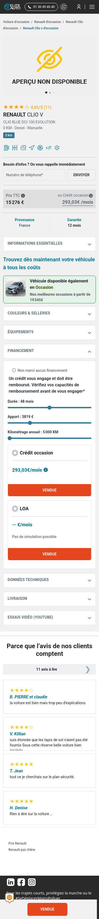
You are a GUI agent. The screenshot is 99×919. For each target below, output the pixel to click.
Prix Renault (17, 843)
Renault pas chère (21, 849)
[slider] (16, 107)
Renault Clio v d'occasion (40, 28)
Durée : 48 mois (21, 401)
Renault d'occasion (49, 22)
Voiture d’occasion (17, 22)
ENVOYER (81, 175)
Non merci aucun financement (42, 370)
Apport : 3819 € (21, 417)
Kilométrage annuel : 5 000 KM (33, 432)
